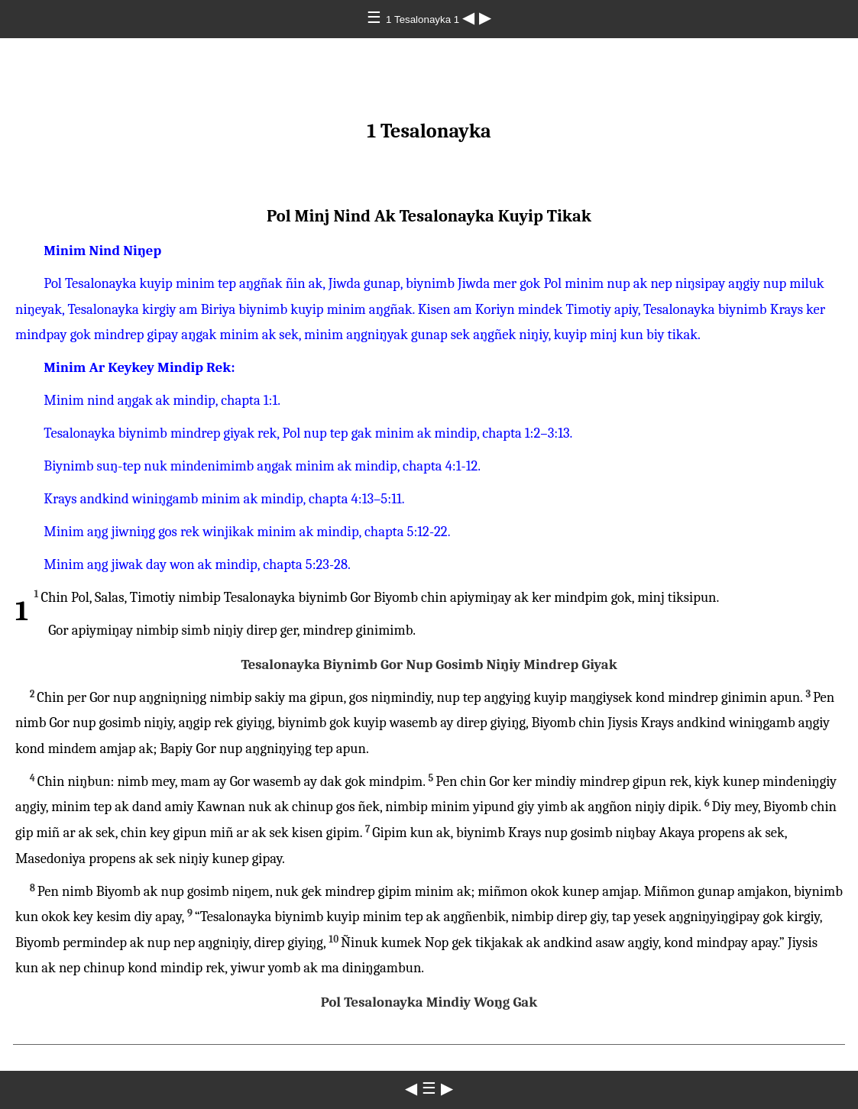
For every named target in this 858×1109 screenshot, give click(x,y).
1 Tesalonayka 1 (424, 19)
